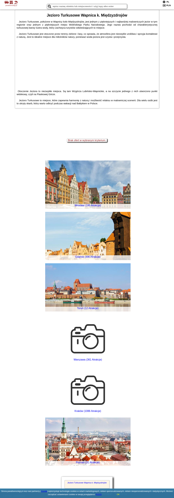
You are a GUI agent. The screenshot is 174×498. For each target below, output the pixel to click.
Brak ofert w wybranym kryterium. (87, 140)
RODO (99, 494)
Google (44, 491)
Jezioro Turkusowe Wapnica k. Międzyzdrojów (87, 483)
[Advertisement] (87, 62)
